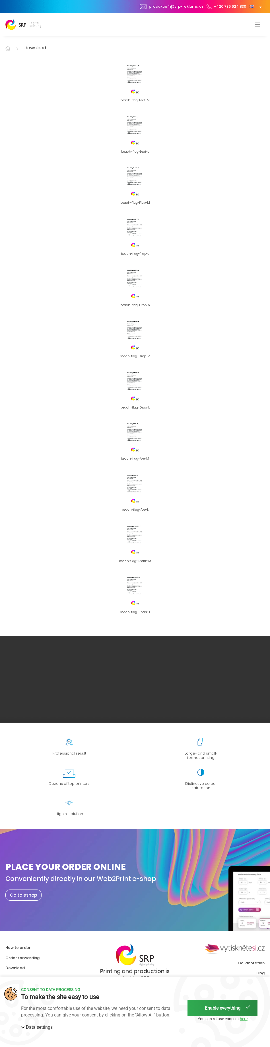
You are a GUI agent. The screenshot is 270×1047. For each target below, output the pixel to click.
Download (15, 968)
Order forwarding (22, 958)
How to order (18, 947)
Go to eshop (23, 895)
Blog (260, 973)
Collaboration (251, 963)
